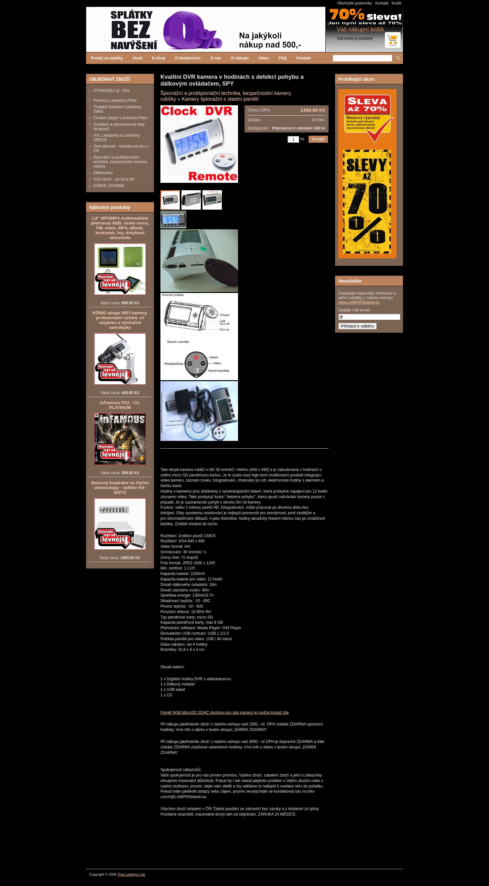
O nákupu (240, 58)
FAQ (283, 58)
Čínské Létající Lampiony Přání (120, 118)
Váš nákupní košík (360, 29)
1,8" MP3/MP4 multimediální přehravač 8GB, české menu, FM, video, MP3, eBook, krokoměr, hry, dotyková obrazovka (120, 228)
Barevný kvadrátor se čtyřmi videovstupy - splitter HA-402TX (119, 487)
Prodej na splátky (107, 58)
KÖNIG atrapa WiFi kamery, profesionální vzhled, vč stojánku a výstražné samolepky (119, 320)
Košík (396, 3)
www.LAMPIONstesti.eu (358, 302)
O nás (215, 58)
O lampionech (188, 58)
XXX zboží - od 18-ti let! (113, 179)
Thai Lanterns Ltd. (131, 874)
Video (263, 58)
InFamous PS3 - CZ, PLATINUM (120, 405)
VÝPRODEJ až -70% (111, 91)
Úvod (137, 58)
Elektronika (103, 173)
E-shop (158, 58)
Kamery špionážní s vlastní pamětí (220, 99)
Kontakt (381, 3)
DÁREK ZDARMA (108, 185)
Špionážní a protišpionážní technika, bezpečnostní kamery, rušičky (120, 162)
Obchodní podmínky (354, 3)
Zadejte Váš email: (354, 310)
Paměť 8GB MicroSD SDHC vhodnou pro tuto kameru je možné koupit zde (224, 712)
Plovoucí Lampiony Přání (114, 100)
